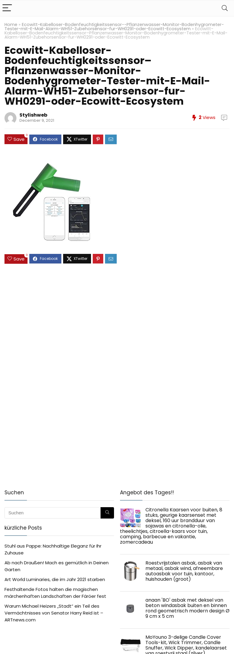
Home (10, 25)
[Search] (225, 8)
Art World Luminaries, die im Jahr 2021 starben (54, 579)
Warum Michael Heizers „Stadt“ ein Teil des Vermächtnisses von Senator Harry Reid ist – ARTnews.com (53, 613)
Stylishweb (33, 115)
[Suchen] (107, 513)
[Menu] (7, 8)
